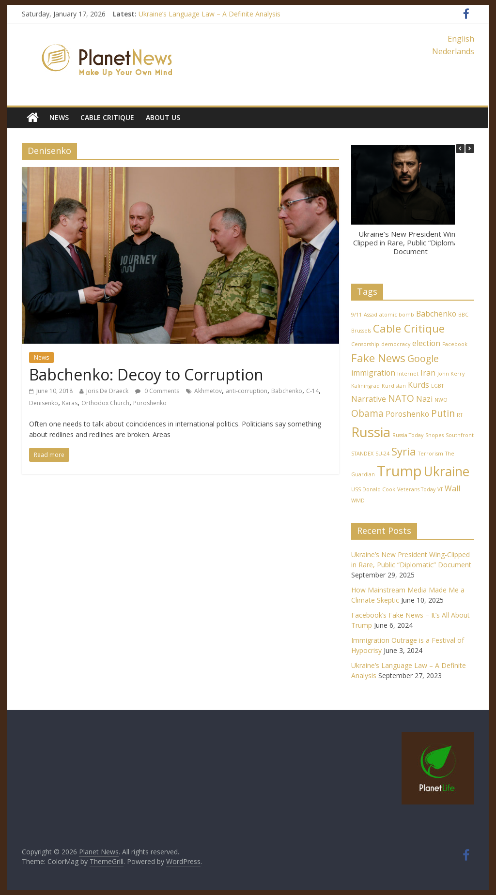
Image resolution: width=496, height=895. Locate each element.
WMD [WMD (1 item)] (358, 500)
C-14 (312, 391)
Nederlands (453, 51)
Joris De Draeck (107, 391)
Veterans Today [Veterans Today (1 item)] (416, 489)
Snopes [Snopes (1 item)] (434, 435)
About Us (163, 117)
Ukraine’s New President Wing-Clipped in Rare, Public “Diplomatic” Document (410, 242)
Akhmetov (208, 391)
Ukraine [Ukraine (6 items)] (446, 471)
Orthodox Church (105, 403)
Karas (70, 403)
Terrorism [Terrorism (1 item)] (430, 453)
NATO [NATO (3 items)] (401, 398)
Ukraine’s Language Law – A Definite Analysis (209, 13)
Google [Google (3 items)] (423, 358)
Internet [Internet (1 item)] (407, 373)
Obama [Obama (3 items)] (367, 413)
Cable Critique (107, 117)
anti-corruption (246, 391)
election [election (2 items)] (426, 343)
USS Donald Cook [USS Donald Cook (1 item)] (373, 489)
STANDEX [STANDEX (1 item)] (362, 453)
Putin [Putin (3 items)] (443, 413)
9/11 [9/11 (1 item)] (356, 314)
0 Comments (157, 391)
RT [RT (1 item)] (460, 414)
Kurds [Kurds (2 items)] (418, 384)
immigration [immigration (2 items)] (373, 372)
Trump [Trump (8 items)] (399, 471)
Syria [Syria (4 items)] (403, 451)
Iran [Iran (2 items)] (427, 372)
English (461, 38)
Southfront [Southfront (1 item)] (460, 435)
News (59, 117)
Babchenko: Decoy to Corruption (146, 374)
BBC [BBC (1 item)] (463, 314)
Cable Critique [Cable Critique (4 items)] (409, 328)
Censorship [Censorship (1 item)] (365, 344)
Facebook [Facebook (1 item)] (454, 344)
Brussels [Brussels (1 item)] (361, 330)
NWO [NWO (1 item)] (441, 399)
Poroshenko (150, 403)
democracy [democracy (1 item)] (395, 344)
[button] (469, 148)
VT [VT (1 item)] (440, 489)
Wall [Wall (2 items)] (452, 488)
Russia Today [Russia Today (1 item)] (407, 435)
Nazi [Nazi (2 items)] (424, 399)
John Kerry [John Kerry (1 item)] (451, 373)
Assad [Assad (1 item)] (370, 314)
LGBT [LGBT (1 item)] (437, 385)
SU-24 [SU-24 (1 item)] (382, 453)
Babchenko (286, 391)
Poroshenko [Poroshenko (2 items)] (407, 414)
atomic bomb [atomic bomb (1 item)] (396, 314)
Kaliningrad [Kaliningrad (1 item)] (365, 385)
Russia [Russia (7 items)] (370, 432)
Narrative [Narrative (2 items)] (368, 399)
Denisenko (43, 403)
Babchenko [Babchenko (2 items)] (436, 313)
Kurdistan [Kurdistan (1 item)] (394, 385)
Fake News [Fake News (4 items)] (378, 357)
